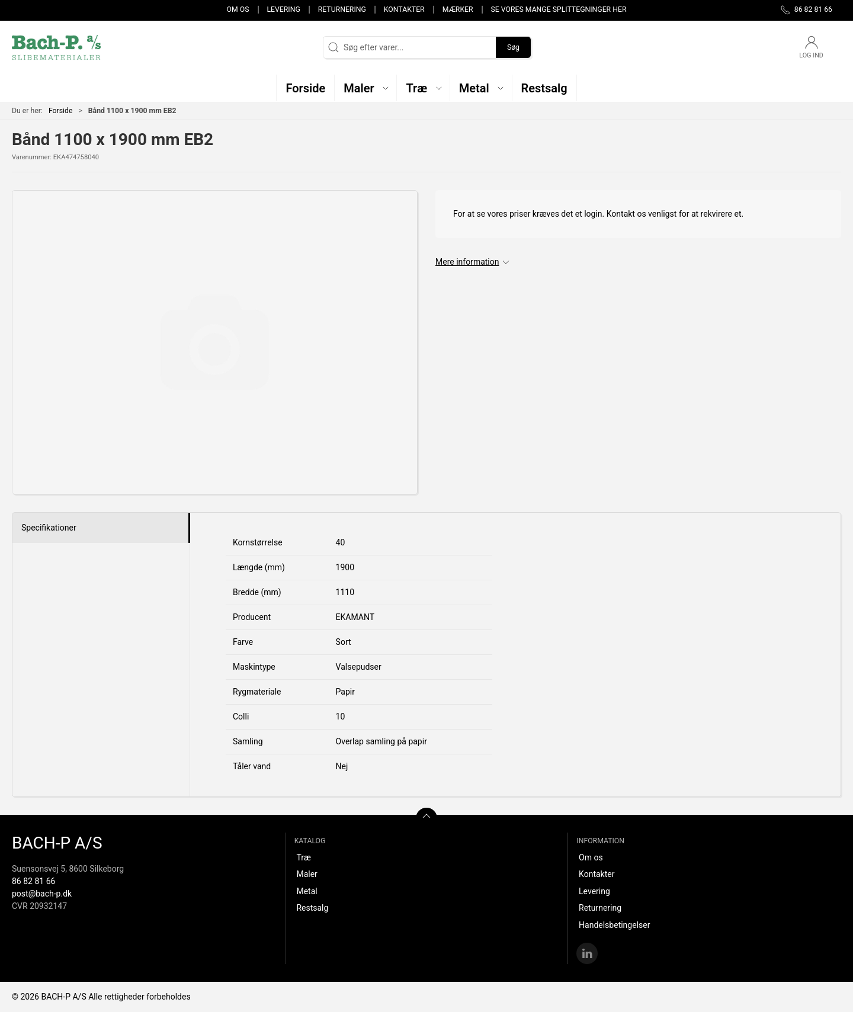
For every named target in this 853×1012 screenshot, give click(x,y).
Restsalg (312, 908)
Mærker (457, 9)
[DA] (56, 47)
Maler (306, 874)
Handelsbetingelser (614, 925)
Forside (61, 111)
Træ (303, 857)
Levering (283, 9)
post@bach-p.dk (42, 893)
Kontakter (404, 9)
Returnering (342, 9)
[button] (366, 88)
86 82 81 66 (33, 881)
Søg (513, 47)
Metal (306, 891)
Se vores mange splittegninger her (559, 9)
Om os (238, 9)
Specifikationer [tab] (48, 527)
